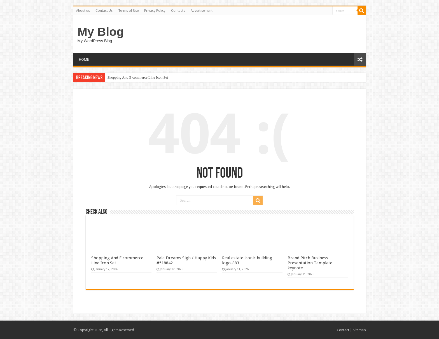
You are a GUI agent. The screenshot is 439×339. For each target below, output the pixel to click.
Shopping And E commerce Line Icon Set (138, 77)
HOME (84, 59)
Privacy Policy (154, 11)
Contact (343, 330)
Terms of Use (128, 11)
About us (83, 11)
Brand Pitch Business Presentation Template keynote (310, 262)
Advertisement (202, 11)
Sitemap (359, 330)
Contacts (178, 11)
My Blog (101, 31)
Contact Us (104, 11)
